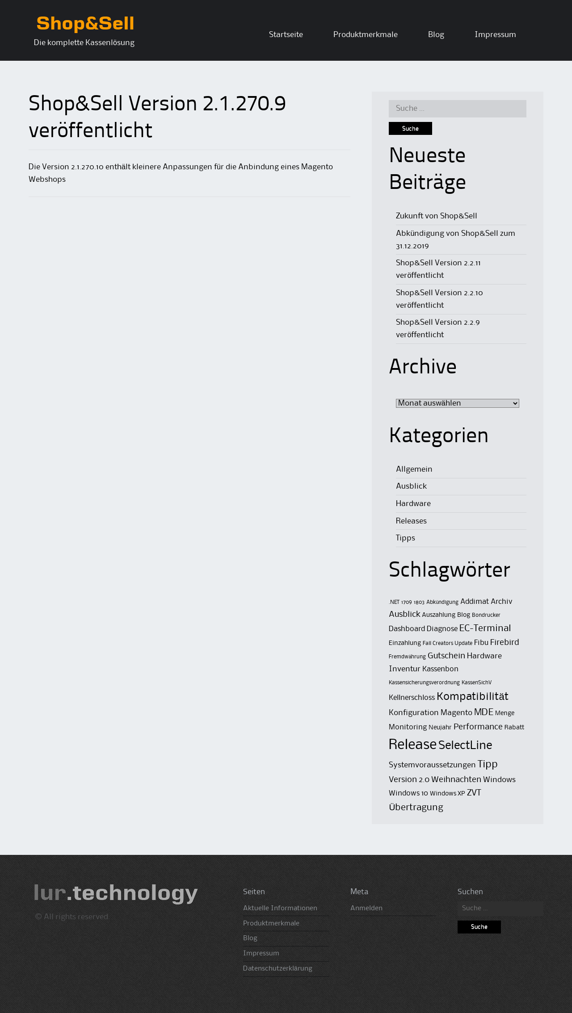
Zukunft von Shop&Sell (436, 216)
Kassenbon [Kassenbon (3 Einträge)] (440, 669)
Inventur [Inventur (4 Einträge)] (405, 669)
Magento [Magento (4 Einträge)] (456, 712)
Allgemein (414, 469)
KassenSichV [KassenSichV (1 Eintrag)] (477, 682)
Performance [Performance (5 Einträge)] (478, 727)
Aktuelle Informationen (280, 908)
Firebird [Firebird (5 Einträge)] (504, 642)
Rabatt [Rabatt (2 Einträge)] (514, 728)
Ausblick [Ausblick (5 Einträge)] (404, 614)
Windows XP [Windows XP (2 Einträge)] (447, 794)
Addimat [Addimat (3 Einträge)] (474, 602)
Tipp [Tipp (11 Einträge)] (488, 764)
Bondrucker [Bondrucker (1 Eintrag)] (486, 615)
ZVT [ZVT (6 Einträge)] (474, 793)
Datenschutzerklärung (277, 969)
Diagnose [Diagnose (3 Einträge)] (442, 629)
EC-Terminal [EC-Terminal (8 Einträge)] (485, 628)
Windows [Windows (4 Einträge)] (499, 779)
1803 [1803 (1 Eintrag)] (419, 602)
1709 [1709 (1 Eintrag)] (406, 602)
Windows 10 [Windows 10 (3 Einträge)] (408, 793)
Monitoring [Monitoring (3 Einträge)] (408, 727)
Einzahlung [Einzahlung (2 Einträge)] (405, 643)
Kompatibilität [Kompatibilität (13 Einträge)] (472, 697)
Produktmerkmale (365, 34)
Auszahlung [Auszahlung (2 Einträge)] (438, 615)
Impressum (495, 34)
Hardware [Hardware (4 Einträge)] (484, 656)
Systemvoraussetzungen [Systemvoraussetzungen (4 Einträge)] (432, 765)
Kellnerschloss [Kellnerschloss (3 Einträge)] (412, 698)
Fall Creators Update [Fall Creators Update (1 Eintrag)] (447, 643)
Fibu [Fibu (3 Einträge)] (481, 643)
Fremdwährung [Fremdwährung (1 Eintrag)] (407, 656)
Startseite (286, 34)
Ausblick (411, 486)
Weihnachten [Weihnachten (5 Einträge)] (456, 779)
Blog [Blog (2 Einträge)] (463, 615)
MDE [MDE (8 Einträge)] (483, 712)
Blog (436, 34)
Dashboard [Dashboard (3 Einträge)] (407, 629)
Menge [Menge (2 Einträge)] (504, 713)
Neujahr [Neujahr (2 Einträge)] (440, 728)
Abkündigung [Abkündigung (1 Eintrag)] (442, 602)
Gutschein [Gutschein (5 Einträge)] (446, 656)
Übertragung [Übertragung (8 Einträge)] (416, 808)
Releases (411, 521)
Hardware (413, 503)
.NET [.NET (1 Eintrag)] (394, 602)
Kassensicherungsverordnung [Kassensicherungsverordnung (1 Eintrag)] (424, 682)
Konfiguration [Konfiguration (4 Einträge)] (414, 712)
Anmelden (366, 908)
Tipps (405, 538)
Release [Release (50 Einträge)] (413, 745)
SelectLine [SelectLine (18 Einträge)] (465, 746)
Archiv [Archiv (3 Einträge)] (502, 602)
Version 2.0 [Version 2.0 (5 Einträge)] (409, 779)
